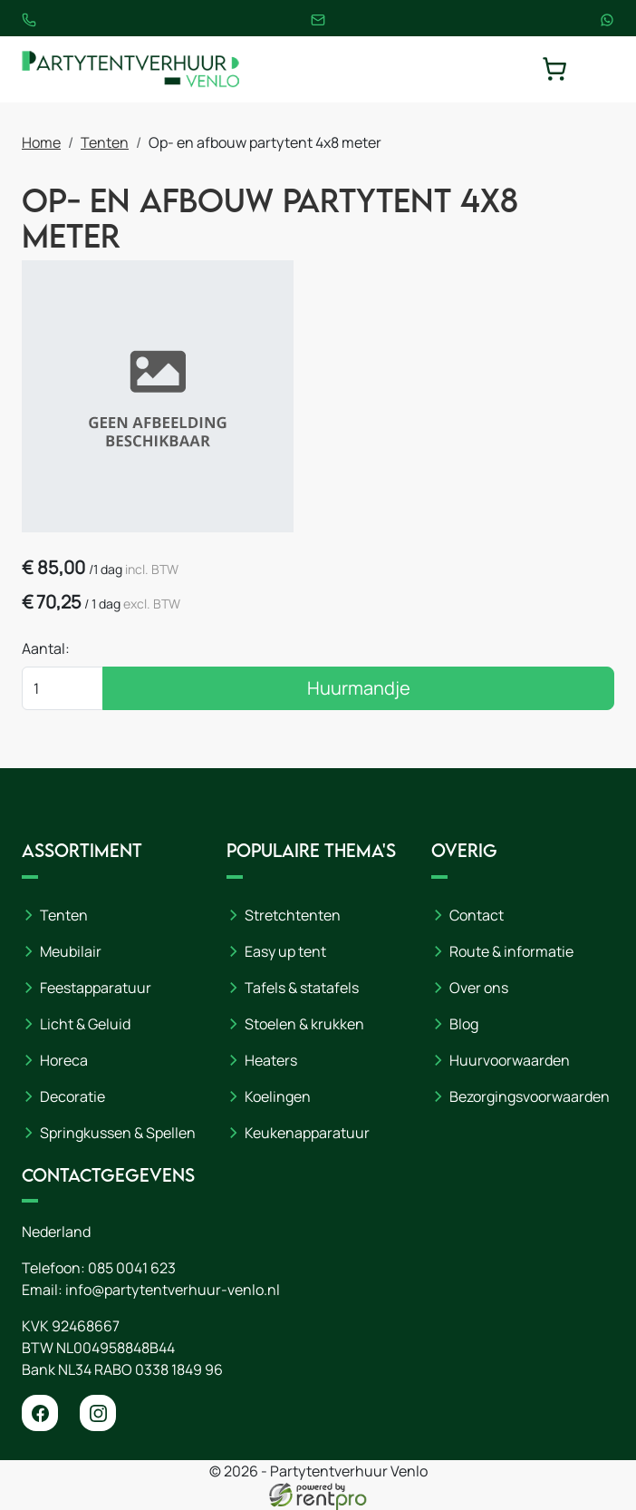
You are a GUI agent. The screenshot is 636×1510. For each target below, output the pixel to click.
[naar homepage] (130, 69)
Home (41, 142)
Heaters (271, 1060)
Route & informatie (511, 951)
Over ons (478, 988)
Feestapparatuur (95, 988)
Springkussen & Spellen (118, 1133)
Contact (476, 915)
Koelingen (278, 1096)
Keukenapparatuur (307, 1133)
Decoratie (72, 1096)
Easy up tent (285, 951)
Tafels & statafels (302, 988)
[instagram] (98, 1413)
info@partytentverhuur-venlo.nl (172, 1290)
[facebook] (40, 1413)
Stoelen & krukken (304, 1024)
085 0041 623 (132, 1268)
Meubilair (70, 951)
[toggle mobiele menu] (601, 69)
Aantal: (46, 648)
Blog (463, 1024)
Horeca (64, 1060)
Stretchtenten (293, 915)
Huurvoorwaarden (509, 1060)
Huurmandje (358, 688)
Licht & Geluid (85, 1024)
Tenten (105, 142)
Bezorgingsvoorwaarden (529, 1096)
